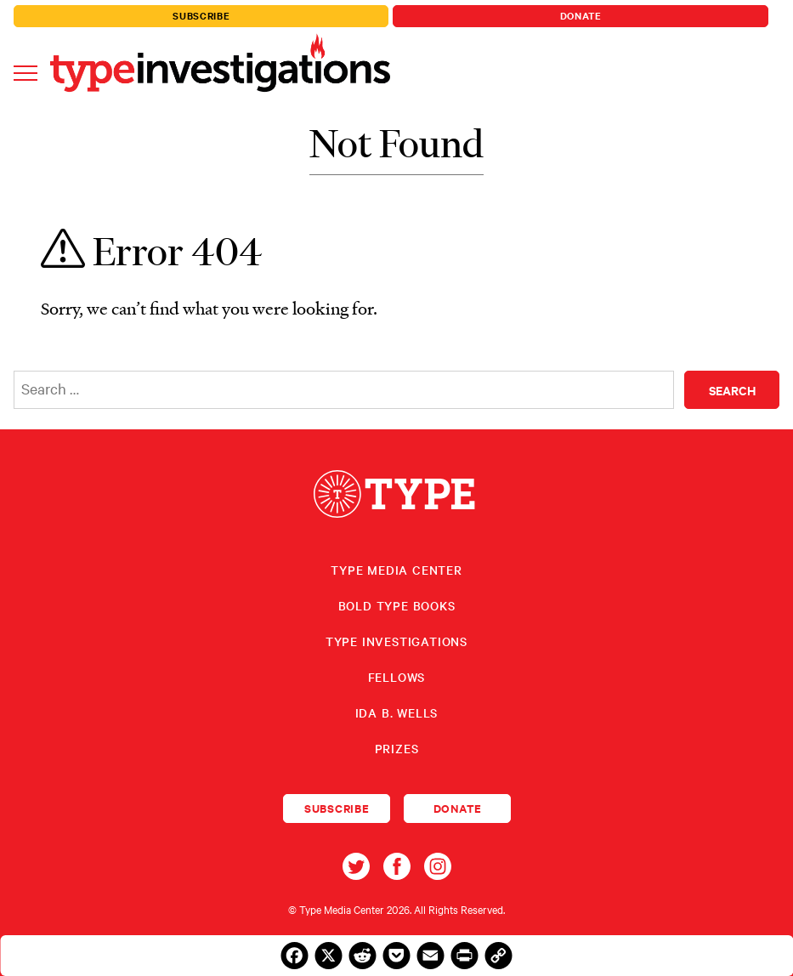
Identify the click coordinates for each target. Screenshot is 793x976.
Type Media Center (396, 569)
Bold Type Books (397, 605)
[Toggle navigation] (25, 72)
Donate (581, 15)
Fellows (397, 676)
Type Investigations (396, 641)
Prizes (397, 748)
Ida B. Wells (397, 712)
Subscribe (201, 15)
